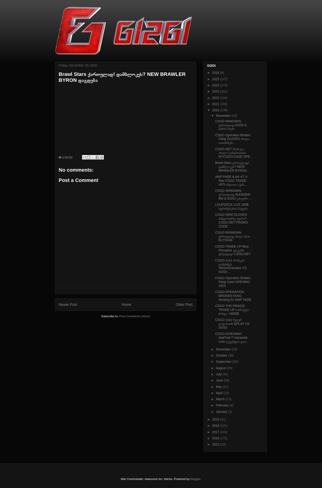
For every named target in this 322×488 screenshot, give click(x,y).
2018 (216, 425)
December (223, 115)
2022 (216, 98)
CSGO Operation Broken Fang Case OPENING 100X (233, 282)
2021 (216, 104)
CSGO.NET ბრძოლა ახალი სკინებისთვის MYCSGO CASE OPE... (234, 153)
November (223, 349)
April (219, 393)
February (223, 405)
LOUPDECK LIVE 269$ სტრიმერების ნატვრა (231, 206)
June (220, 380)
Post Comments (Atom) (134, 316)
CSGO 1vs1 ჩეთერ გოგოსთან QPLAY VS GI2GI (232, 323)
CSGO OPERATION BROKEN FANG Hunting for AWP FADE (233, 295)
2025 (216, 79)
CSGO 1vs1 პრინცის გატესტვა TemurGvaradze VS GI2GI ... (230, 266)
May (219, 387)
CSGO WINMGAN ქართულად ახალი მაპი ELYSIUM (232, 236)
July (219, 374)
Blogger (195, 479)
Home (126, 305)
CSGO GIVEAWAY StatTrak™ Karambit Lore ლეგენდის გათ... (232, 337)
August (221, 368)
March (221, 399)
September (224, 361)
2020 (216, 110)
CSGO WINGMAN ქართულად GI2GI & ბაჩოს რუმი (231, 125)
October (222, 355)
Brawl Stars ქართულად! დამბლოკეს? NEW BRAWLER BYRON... (232, 166)
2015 (216, 444)
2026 (216, 73)
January (222, 411)
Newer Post (68, 305)
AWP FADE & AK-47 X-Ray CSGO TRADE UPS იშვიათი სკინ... (231, 180)
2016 (216, 438)
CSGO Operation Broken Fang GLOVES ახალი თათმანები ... (233, 139)
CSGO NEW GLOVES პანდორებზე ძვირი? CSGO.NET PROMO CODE (231, 220)
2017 (216, 432)
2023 (216, 91)
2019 (216, 419)
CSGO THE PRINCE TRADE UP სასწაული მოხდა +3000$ (232, 309)
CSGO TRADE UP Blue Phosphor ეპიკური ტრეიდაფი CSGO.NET (233, 250)
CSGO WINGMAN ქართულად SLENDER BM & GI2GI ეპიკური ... (233, 194)
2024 (216, 85)
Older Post (184, 305)
